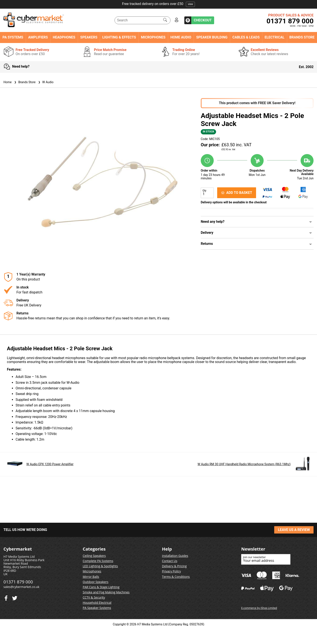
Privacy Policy (171, 571)
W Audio (45, 82)
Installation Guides (175, 556)
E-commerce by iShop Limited (259, 608)
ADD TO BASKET (236, 193)
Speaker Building (212, 37)
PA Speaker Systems (97, 608)
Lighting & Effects (119, 37)
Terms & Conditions (176, 577)
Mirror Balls (91, 577)
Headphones (64, 37)
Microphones (153, 37)
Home (7, 82)
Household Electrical (97, 603)
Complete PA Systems (98, 561)
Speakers (88, 37)
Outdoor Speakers (95, 582)
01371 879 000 (290, 21)
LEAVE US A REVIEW (294, 530)
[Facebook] (14, 597)
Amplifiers (38, 37)
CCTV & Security (94, 597)
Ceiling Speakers (94, 556)
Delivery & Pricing (174, 566)
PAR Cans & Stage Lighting (101, 587)
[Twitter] (6, 597)
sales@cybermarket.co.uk (21, 587)
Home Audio (180, 37)
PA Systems (12, 37)
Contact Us (169, 561)
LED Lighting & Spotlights (100, 566)
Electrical (274, 37)
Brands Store (302, 37)
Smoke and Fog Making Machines (106, 592)
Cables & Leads (246, 37)
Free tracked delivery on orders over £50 (158, 4)
